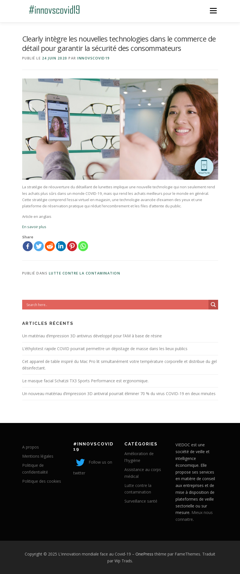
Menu (213, 10)
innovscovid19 (93, 58)
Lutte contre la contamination (84, 273)
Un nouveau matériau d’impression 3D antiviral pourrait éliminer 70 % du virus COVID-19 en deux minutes (119, 393)
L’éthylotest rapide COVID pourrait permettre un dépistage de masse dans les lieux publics (104, 348)
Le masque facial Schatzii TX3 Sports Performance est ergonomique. (85, 380)
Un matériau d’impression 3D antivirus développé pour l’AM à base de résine (92, 335)
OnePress (144, 554)
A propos (30, 447)
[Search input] (116, 304)
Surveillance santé (140, 501)
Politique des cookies (41, 481)
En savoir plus (34, 226)
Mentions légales (37, 456)
